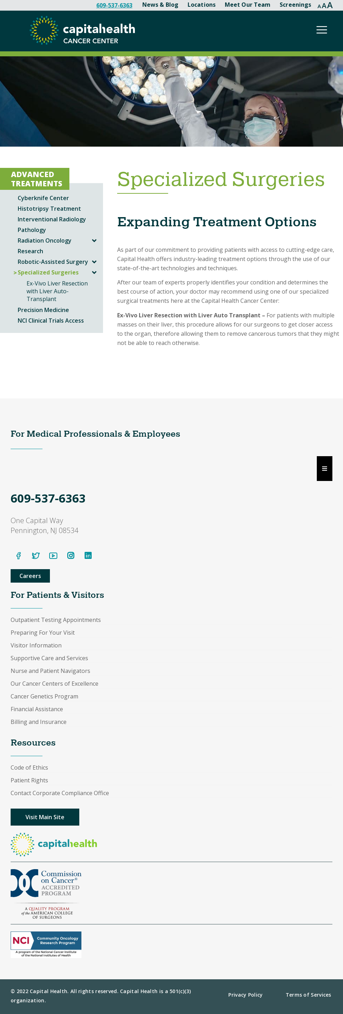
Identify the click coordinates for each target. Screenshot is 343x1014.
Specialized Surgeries (48, 272)
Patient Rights (29, 780)
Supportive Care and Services (49, 658)
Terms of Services (308, 994)
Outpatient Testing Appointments (56, 620)
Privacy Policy (245, 994)
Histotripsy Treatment (49, 209)
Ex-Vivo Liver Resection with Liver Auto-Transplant (57, 291)
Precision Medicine (43, 310)
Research (30, 251)
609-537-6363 (114, 5)
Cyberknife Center (43, 198)
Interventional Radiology (52, 219)
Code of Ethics (29, 767)
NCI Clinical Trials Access (51, 320)
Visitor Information (36, 645)
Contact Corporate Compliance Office (60, 793)
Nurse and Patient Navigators (50, 671)
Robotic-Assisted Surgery (53, 262)
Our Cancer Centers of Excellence (54, 683)
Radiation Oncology (45, 240)
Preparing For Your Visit (43, 632)
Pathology (32, 230)
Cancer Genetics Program (44, 696)
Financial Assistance (37, 709)
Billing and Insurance (39, 722)
